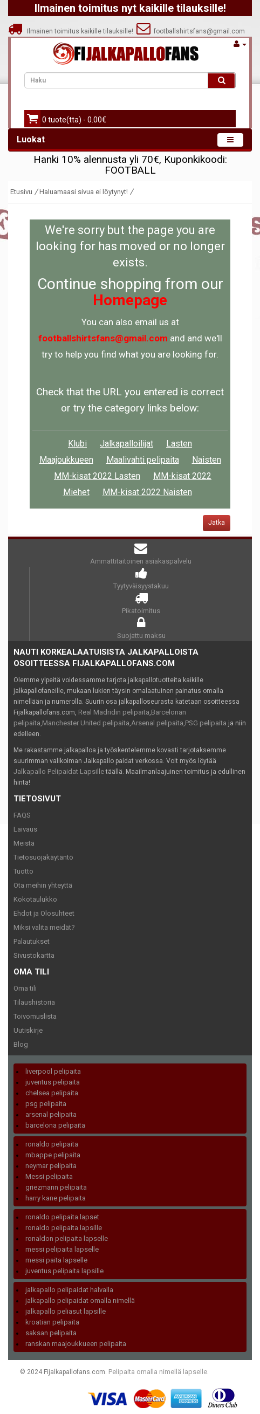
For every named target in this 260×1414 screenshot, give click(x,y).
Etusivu (21, 192)
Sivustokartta (33, 955)
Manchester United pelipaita (85, 723)
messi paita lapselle (56, 1260)
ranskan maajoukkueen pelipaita (75, 1344)
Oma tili (25, 988)
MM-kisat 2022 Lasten (97, 476)
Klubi (77, 443)
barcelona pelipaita (55, 1125)
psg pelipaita (45, 1104)
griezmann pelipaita (56, 1187)
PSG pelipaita (206, 723)
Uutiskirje (28, 1030)
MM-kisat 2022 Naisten (147, 492)
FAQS (22, 815)
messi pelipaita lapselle (62, 1249)
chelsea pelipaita (51, 1093)
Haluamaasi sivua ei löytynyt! (83, 192)
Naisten (206, 460)
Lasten (179, 443)
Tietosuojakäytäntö (43, 857)
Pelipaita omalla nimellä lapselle (157, 1372)
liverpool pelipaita (53, 1071)
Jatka (216, 522)
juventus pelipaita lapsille (64, 1271)
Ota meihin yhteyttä (42, 885)
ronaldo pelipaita (51, 1144)
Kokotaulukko (35, 899)
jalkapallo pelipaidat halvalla (69, 1290)
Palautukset (31, 941)
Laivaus (25, 829)
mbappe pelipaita (52, 1155)
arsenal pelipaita (51, 1114)
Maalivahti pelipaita (142, 460)
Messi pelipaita (49, 1176)
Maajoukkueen (66, 460)
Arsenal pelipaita (157, 723)
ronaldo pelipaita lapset (62, 1217)
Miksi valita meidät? (44, 927)
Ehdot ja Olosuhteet (43, 913)
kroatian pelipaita (52, 1322)
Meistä (24, 843)
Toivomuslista (35, 1016)
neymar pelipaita (51, 1166)
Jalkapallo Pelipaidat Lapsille (58, 771)
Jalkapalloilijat (126, 443)
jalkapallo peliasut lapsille (65, 1311)
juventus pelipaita (52, 1082)
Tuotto (23, 871)
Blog (20, 1044)
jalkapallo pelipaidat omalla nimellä (80, 1300)
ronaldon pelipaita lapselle (66, 1238)
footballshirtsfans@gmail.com (190, 31)
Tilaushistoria (34, 1002)
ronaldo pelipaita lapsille (63, 1228)
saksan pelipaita (51, 1333)
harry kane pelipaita (55, 1198)
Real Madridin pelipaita (113, 712)
